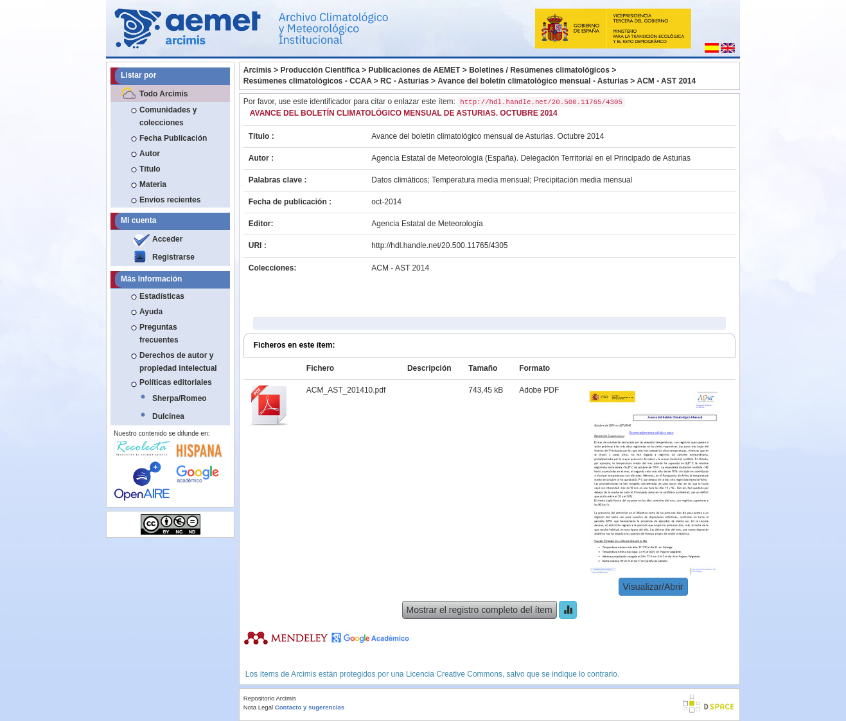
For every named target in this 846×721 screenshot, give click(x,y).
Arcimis (257, 70)
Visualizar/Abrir (653, 587)
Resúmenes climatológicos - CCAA (307, 80)
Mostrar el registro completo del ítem (479, 610)
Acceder (167, 239)
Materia (152, 184)
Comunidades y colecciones (168, 116)
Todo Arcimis (163, 93)
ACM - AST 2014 (666, 80)
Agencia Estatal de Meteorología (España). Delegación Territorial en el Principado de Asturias (531, 158)
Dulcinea (168, 416)
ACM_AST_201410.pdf (345, 390)
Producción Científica (319, 70)
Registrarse (173, 257)
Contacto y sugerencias (309, 707)
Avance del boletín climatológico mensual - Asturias (532, 80)
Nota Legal (258, 707)
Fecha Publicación (173, 138)
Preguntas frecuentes (159, 333)
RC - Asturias (404, 80)
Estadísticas (161, 296)
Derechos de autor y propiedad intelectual (178, 362)
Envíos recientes (169, 199)
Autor (149, 153)
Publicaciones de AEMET (415, 70)
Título (150, 169)
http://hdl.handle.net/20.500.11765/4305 (439, 245)
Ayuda (151, 311)
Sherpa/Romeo (179, 398)
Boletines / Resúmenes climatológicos (539, 70)
